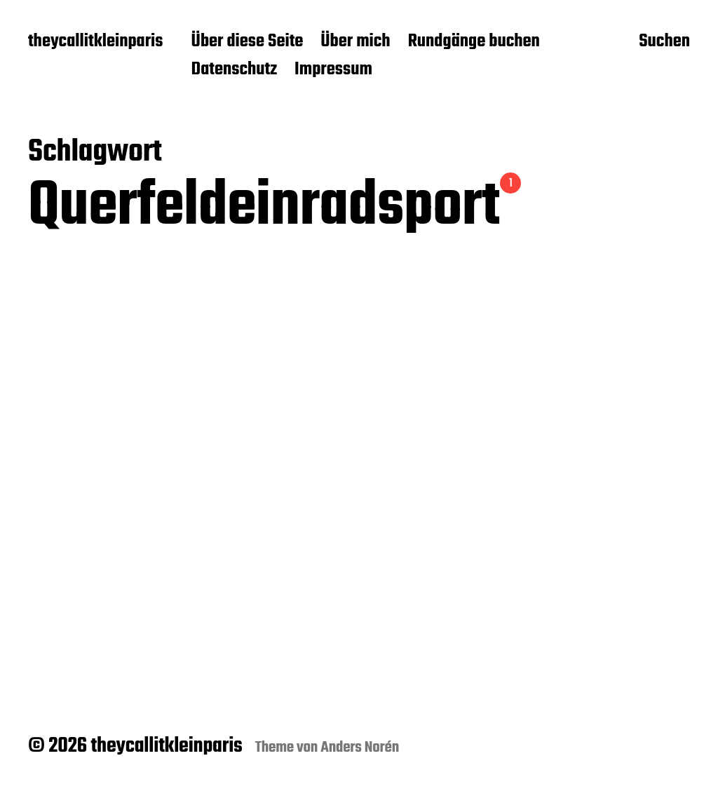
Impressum (333, 70)
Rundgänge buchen (474, 42)
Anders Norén (359, 747)
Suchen (664, 42)
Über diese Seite (247, 42)
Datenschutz (234, 70)
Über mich (355, 42)
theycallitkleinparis (95, 42)
